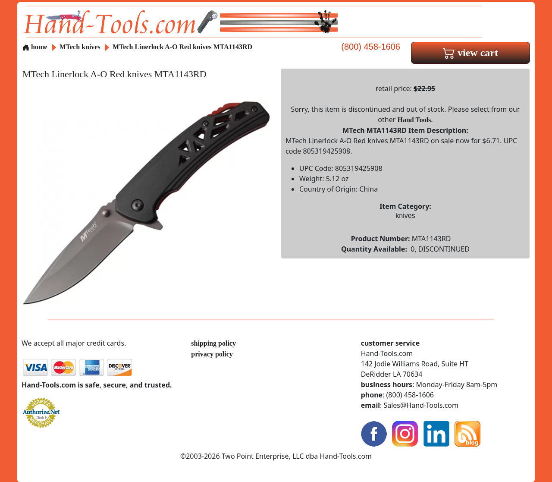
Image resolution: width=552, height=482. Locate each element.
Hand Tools (414, 119)
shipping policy (213, 343)
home (34, 46)
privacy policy (211, 354)
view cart (470, 53)
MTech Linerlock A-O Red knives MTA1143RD (182, 46)
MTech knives (80, 46)
